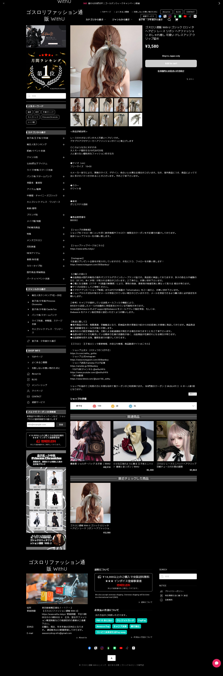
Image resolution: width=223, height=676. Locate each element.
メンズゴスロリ (34, 240)
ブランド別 (32, 215)
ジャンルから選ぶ (122, 19)
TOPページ (106, 12)
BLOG (178, 12)
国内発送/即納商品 (36, 272)
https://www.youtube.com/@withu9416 (89, 372)
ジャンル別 (32, 157)
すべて (79, 406)
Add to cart (171, 63)
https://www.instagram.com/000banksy (89, 360)
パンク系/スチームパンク (39, 176)
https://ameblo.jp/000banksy (84, 366)
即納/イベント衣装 (36, 151)
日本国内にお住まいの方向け (171, 71)
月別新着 (31, 247)
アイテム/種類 (34, 189)
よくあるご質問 (122, 12)
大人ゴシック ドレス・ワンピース (43, 202)
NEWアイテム (33, 253)
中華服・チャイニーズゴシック (42, 195)
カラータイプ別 (34, 266)
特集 (29, 234)
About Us (166, 12)
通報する (192, 394)
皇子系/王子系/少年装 (37, 138)
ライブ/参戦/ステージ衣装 (40, 170)
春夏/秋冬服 (33, 259)
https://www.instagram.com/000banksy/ (89, 264)
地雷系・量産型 (34, 183)
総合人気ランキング (37, 144)
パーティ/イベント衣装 (38, 279)
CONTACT (190, 12)
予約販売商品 (33, 227)
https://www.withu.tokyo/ (82, 249)
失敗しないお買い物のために (146, 12)
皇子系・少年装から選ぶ (151, 19)
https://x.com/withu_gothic (83, 353)
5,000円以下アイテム (37, 164)
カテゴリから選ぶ (96, 19)
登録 (61, 424)
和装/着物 (32, 208)
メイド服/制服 (34, 221)
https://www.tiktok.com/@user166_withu (90, 379)
